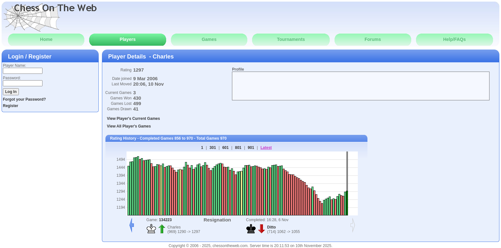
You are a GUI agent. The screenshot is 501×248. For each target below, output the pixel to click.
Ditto (271, 227)
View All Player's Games (129, 126)
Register (10, 106)
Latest (266, 147)
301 (213, 147)
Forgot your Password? (24, 99)
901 (251, 147)
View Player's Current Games (133, 118)
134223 (165, 220)
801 (238, 147)
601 (225, 147)
